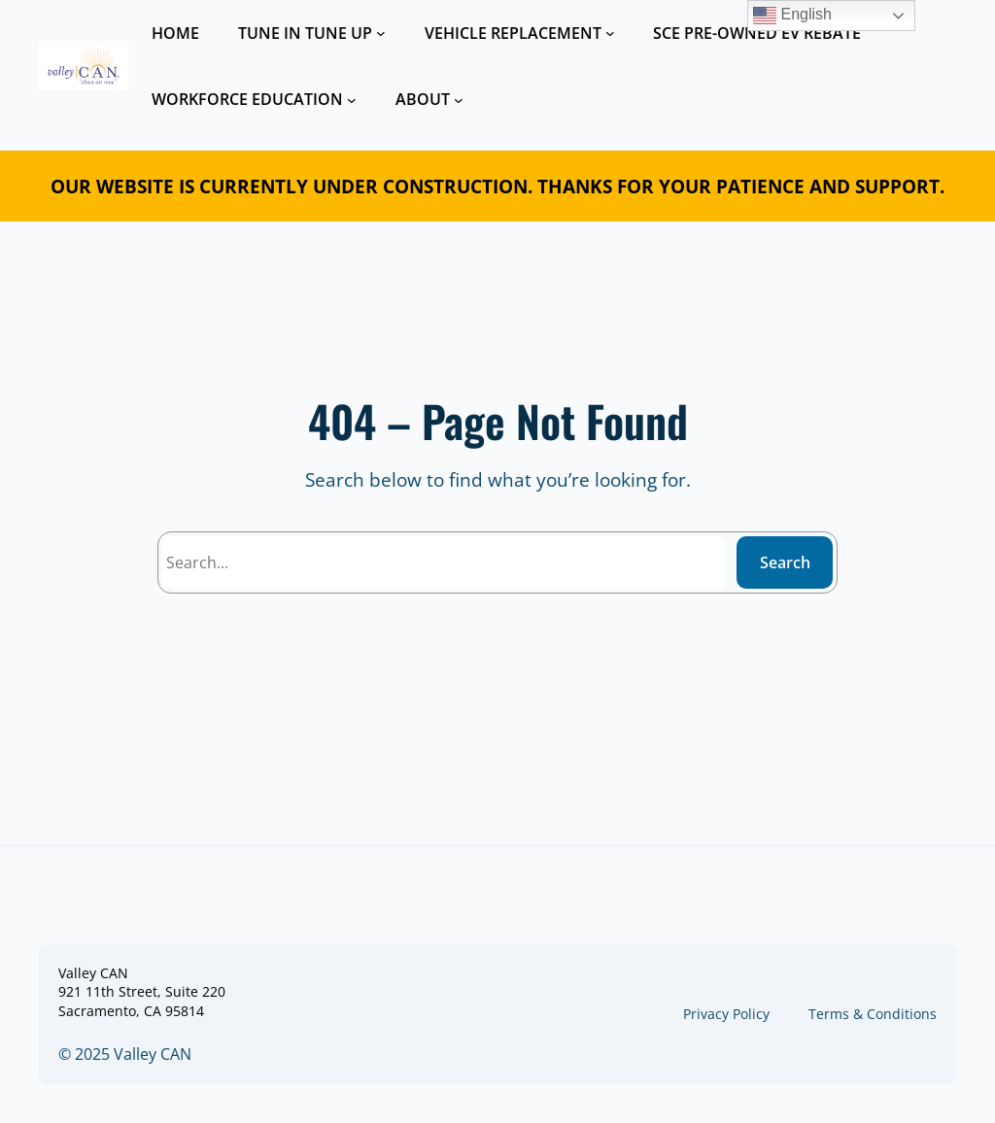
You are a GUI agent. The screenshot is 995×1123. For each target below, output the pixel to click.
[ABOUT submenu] (458, 99)
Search (785, 562)
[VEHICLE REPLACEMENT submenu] (610, 33)
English (792, 15)
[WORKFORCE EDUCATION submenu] (352, 99)
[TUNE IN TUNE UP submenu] (381, 33)
